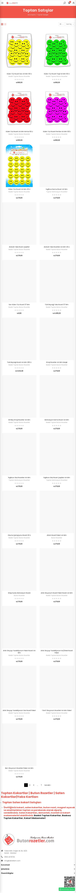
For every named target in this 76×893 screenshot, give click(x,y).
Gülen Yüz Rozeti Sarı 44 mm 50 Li (19, 74)
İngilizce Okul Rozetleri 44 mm (19, 477)
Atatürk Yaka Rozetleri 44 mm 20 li (57, 247)
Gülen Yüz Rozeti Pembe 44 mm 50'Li (57, 131)
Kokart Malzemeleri (35, 818)
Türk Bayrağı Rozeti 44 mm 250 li (19, 362)
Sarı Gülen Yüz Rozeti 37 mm (19, 305)
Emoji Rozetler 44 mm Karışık (56, 362)
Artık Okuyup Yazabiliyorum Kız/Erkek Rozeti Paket (57, 652)
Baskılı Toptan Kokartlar (47, 815)
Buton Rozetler (56, 538)
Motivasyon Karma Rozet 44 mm (57, 420)
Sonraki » (47, 785)
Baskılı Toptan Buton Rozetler (19, 76)
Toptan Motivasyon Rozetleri (56, 192)
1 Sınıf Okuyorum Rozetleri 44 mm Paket (57, 710)
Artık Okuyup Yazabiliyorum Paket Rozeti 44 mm (19, 652)
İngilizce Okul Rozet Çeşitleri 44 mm (57, 477)
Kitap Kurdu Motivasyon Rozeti (19, 593)
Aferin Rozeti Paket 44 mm (57, 535)
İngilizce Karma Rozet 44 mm (57, 189)
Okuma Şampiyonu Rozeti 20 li (19, 535)
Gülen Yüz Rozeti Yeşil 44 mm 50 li (57, 74)
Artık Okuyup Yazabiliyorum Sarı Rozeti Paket (19, 710)
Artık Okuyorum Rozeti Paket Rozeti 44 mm (57, 593)
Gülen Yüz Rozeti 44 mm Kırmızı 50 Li (19, 131)
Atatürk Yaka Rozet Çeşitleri (19, 247)
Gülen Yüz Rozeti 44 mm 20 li (19, 189)
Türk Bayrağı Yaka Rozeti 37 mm (57, 305)
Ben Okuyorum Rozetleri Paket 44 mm (19, 768)
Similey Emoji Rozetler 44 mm (19, 420)
